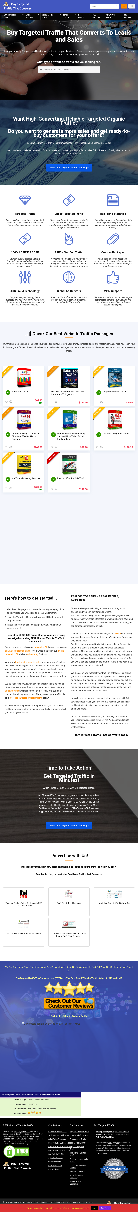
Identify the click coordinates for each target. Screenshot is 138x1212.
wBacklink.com (54, 1162)
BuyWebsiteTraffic (56, 1154)
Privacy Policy (102, 1132)
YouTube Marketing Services (26, 478)
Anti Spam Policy (116, 1132)
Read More (105, 1208)
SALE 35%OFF (29, 16)
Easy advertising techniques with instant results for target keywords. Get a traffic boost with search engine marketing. (25, 222)
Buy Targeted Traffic (10, 16)
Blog (112, 1137)
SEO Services (96, 16)
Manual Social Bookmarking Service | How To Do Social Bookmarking (71, 436)
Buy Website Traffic (124, 6)
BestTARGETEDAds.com (59, 1150)
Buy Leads (44, 1202)
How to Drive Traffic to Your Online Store (24, 934)
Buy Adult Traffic (16, 1202)
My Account (128, 16)
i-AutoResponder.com (57, 1131)
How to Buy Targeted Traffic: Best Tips (114, 903)
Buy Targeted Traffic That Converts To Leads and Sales (69, 36)
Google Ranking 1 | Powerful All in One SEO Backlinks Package (26, 436)
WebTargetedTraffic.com (58, 1135)
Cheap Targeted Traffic (69, 213)
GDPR (126, 1132)
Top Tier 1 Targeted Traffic (115, 433)
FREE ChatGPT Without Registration (63, 1202)
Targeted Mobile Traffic (114, 391)
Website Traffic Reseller (113, 1134)
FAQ (118, 1143)
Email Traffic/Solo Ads (79, 1135)
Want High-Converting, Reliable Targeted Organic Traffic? (69, 121)
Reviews (99, 1134)
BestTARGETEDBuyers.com (60, 1147)
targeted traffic (39, 150)
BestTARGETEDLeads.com (60, 1143)
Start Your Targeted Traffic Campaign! (69, 167)
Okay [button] (94, 1208)
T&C (109, 1143)
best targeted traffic (22, 1131)
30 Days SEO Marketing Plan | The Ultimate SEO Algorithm (67, 393)
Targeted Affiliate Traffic (79, 1131)
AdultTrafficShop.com (57, 1139)
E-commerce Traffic (78, 1139)
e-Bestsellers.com (55, 1158)
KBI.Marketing (54, 1169)
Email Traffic (66, 16)
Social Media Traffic (47, 16)
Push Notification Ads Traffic (71, 478)
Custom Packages (113, 252)
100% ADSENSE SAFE (25, 252)
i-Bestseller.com (55, 1165)
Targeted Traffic (25, 213)
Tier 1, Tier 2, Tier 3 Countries (69, 903)
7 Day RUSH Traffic (111, 16)
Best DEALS (81, 16)
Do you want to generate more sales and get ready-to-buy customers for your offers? (69, 133)
